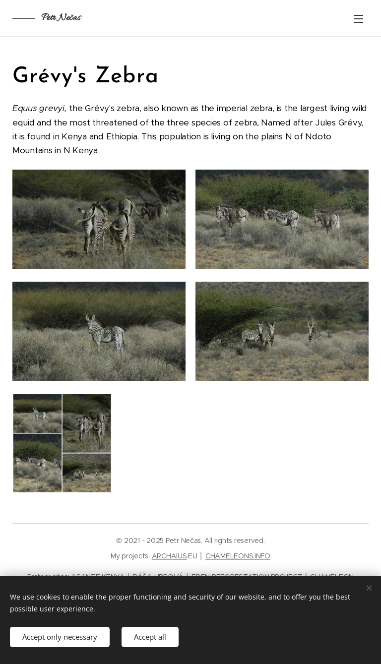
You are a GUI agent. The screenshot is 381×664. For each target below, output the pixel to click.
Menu (358, 18)
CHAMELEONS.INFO (237, 555)
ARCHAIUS (169, 555)
